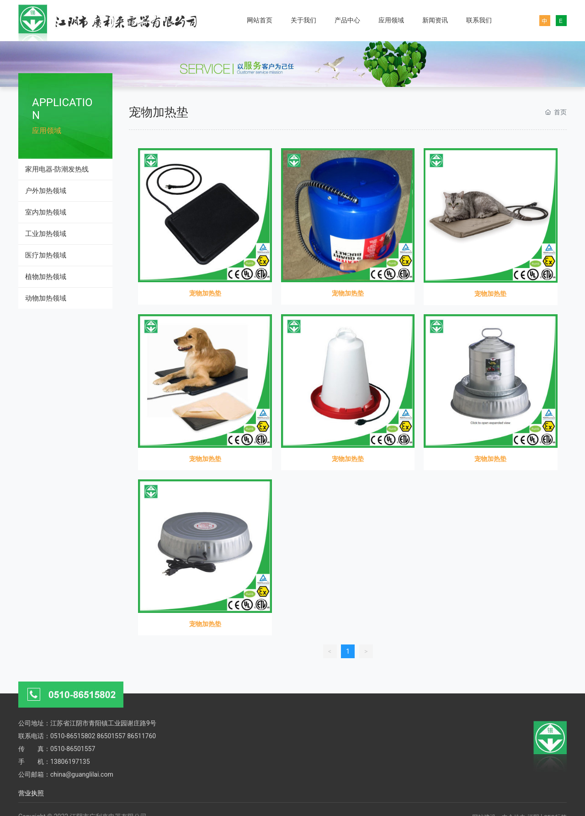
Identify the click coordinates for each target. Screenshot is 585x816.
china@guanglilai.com (81, 774)
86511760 (141, 736)
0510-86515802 (72, 736)
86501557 (111, 736)
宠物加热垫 (205, 293)
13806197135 (70, 761)
